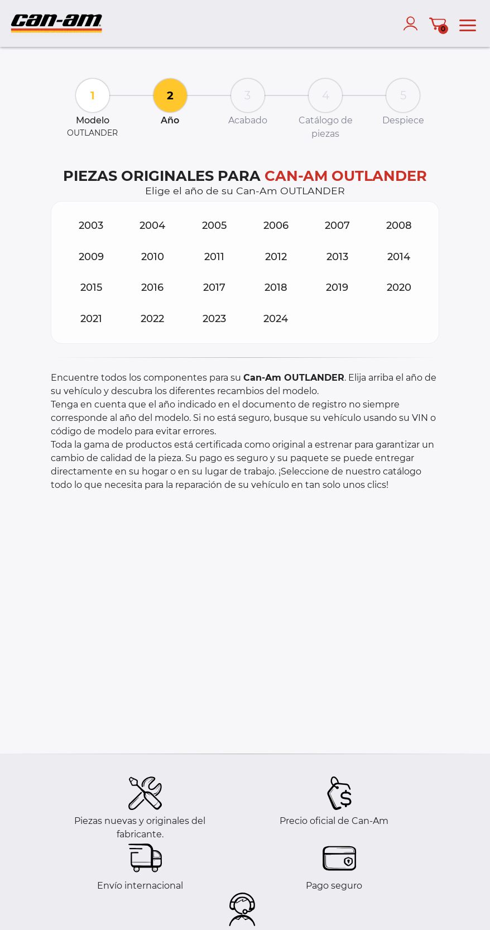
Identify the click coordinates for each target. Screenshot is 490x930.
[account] (412, 23)
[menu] (467, 23)
